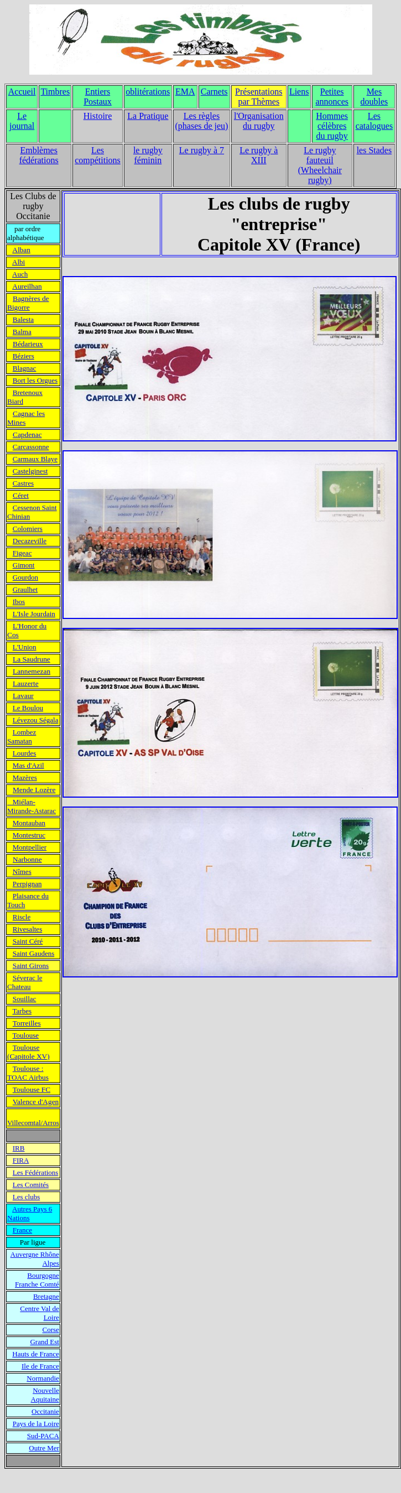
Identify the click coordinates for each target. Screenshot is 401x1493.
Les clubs (26, 1197)
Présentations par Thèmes (258, 96)
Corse (50, 1329)
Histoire (98, 116)
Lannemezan (31, 671)
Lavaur (23, 695)
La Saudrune (31, 659)
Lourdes (25, 753)
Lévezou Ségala (36, 720)
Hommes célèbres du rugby (332, 126)
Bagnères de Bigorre (28, 302)
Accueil (22, 91)
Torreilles (27, 1023)
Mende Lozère (34, 789)
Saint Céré (28, 941)
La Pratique (147, 116)
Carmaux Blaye (35, 459)
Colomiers (28, 528)
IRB (19, 1148)
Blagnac (25, 368)
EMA (185, 91)
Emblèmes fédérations (39, 155)
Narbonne (27, 859)
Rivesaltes (27, 929)
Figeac (22, 553)
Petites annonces (331, 96)
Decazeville (29, 541)
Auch (20, 274)
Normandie (43, 1378)
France (22, 1230)
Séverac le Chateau (25, 982)
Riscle (22, 917)
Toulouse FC (31, 1089)
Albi (18, 262)
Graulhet (25, 589)
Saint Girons (31, 965)
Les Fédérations (36, 1172)
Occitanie (45, 1411)
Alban (21, 250)
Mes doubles (374, 96)
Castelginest (30, 471)
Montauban (29, 823)
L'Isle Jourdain (34, 614)
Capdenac (27, 434)
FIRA (21, 1160)
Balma (22, 331)
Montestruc (29, 835)
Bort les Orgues (35, 380)
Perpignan (27, 884)
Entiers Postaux (98, 96)
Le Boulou (28, 708)
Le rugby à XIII (258, 155)
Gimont (24, 565)
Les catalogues (374, 121)
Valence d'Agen (36, 1101)
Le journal (21, 121)
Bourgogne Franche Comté (37, 1279)
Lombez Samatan (21, 736)
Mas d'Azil (28, 765)
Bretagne (46, 1296)
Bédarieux (28, 344)
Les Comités (31, 1184)
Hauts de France (35, 1354)
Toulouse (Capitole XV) (28, 1051)
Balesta (23, 319)
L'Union (25, 647)
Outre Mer (44, 1448)
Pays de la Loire (36, 1423)
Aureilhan (26, 286)
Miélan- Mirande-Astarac (31, 806)
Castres (23, 483)
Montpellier (29, 847)
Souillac (25, 999)
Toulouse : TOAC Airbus (28, 1072)
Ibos (19, 601)
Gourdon (25, 577)
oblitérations (148, 91)
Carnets (214, 91)
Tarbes (22, 1011)
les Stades (374, 150)
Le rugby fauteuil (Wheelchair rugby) (320, 165)
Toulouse (26, 1035)
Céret (21, 495)
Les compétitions (98, 155)
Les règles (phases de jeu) (201, 121)
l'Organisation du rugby (259, 121)
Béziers (23, 356)
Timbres (55, 91)
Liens (299, 91)
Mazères (25, 777)
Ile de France (40, 1366)
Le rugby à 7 (201, 150)
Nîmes (22, 871)
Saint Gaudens (33, 953)
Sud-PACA (43, 1436)
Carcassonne (31, 447)
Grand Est (44, 1342)
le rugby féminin (148, 155)
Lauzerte (26, 683)
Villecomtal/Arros (33, 1123)
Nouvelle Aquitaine (45, 1394)
